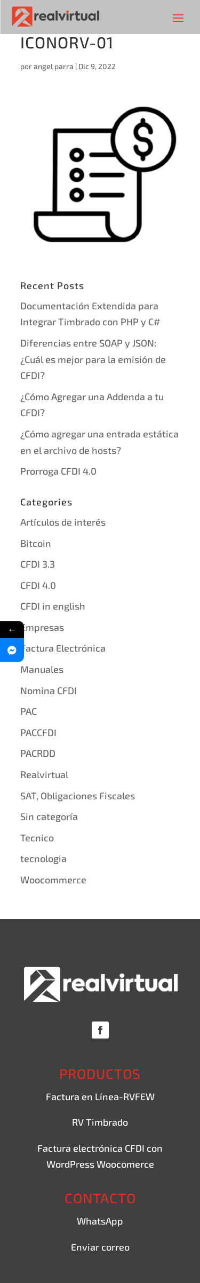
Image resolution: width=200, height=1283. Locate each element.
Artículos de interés (63, 522)
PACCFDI (38, 732)
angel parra (54, 66)
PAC (28, 711)
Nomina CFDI (48, 690)
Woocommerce (53, 879)
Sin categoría (49, 816)
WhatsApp (100, 1221)
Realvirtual (44, 774)
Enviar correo (100, 1247)
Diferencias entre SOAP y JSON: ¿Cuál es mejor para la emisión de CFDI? (93, 359)
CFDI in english (52, 606)
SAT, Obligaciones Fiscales (77, 795)
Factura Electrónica (63, 648)
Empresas (42, 627)
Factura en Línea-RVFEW (100, 1096)
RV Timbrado (100, 1122)
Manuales (41, 669)
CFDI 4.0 (38, 585)
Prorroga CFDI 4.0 (58, 471)
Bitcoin (35, 543)
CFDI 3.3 (37, 564)
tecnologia (43, 858)
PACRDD (37, 753)
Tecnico (37, 837)
